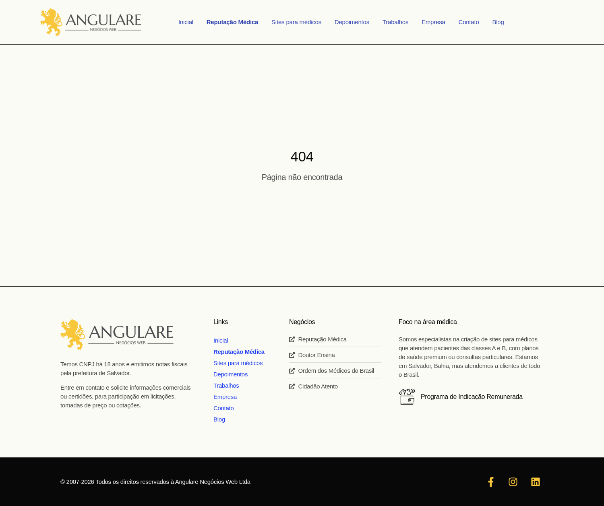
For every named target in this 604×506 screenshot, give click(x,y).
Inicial (198, 22)
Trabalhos (394, 22)
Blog (486, 22)
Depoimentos (353, 22)
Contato (460, 22)
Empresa (428, 22)
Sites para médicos (302, 22)
